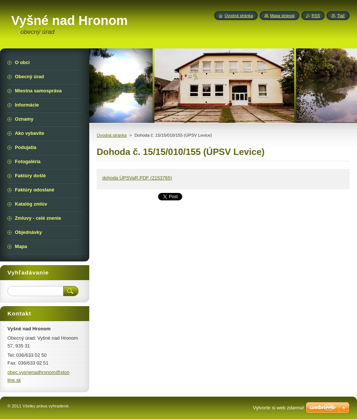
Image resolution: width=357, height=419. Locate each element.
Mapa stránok (282, 15)
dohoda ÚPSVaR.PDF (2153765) (137, 178)
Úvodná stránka (112, 135)
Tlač (341, 15)
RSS (316, 15)
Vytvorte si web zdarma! (278, 407)
